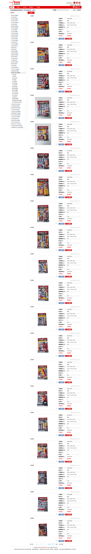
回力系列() (14, 44)
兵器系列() (14, 33)
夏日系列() (14, 56)
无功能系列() (14, 67)
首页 (12, 7)
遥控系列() (14, 19)
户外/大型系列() (15, 109)
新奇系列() (14, 28)
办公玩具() (14, 95)
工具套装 (32, 15)
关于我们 (24, 7)
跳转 (57, 544)
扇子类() (14, 79)
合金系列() (14, 31)
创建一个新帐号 (32, 10)
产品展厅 (18, 7)
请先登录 (69, 35)
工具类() (14, 85)
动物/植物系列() (15, 113)
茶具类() (14, 83)
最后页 (49, 544)
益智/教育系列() (15, 107)
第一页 (31, 544)
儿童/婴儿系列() (15, 111)
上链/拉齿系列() (15, 116)
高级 (79, 10)
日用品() (14, 74)
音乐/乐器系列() (15, 114)
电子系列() (14, 20)
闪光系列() (14, 58)
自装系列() (14, 45)
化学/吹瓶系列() (15, 118)
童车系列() (14, 36)
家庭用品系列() (15, 72)
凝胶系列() (14, 54)
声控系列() (14, 42)
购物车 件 (77, 7)
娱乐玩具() (15, 91)
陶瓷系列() (13, 47)
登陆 (26, 10)
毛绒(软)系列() (15, 70)
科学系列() (13, 65)
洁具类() (14, 81)
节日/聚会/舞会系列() (16, 125)
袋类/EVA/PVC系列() (16, 123)
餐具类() (15, 88)
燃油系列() (13, 49)
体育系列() (14, 53)
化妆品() (14, 78)
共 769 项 (61, 544)
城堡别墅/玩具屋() (17, 100)
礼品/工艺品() (15, 69)
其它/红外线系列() (15, 122)
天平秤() (14, 76)
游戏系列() (14, 51)
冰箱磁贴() (14, 97)
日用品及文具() (15, 104)
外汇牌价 (79, 5)
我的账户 (72, 5)
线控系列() (14, 17)
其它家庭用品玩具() (17, 102)
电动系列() (14, 22)
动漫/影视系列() (15, 120)
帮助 (75, 5)
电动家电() (15, 98)
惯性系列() (14, 15)
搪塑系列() (14, 26)
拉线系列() (14, 38)
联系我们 (31, 7)
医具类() (15, 90)
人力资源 (38, 7)
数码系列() (14, 63)
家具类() (14, 86)
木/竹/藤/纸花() (15, 106)
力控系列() (14, 40)
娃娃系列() (14, 35)
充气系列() (14, 29)
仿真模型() (14, 60)
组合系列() (14, 24)
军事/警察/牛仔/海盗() (17, 127)
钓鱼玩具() (15, 93)
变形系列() (14, 62)
